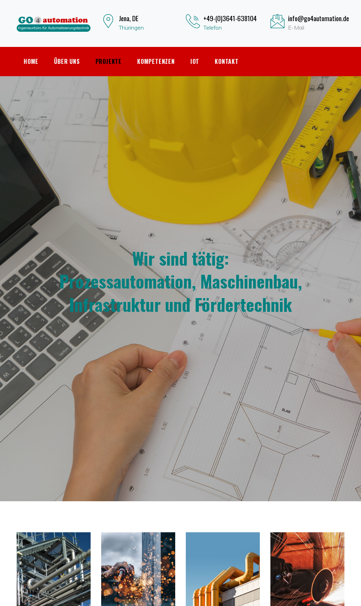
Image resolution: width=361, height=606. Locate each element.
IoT (194, 61)
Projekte (109, 61)
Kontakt (227, 61)
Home (31, 61)
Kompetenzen (156, 61)
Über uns (67, 61)
